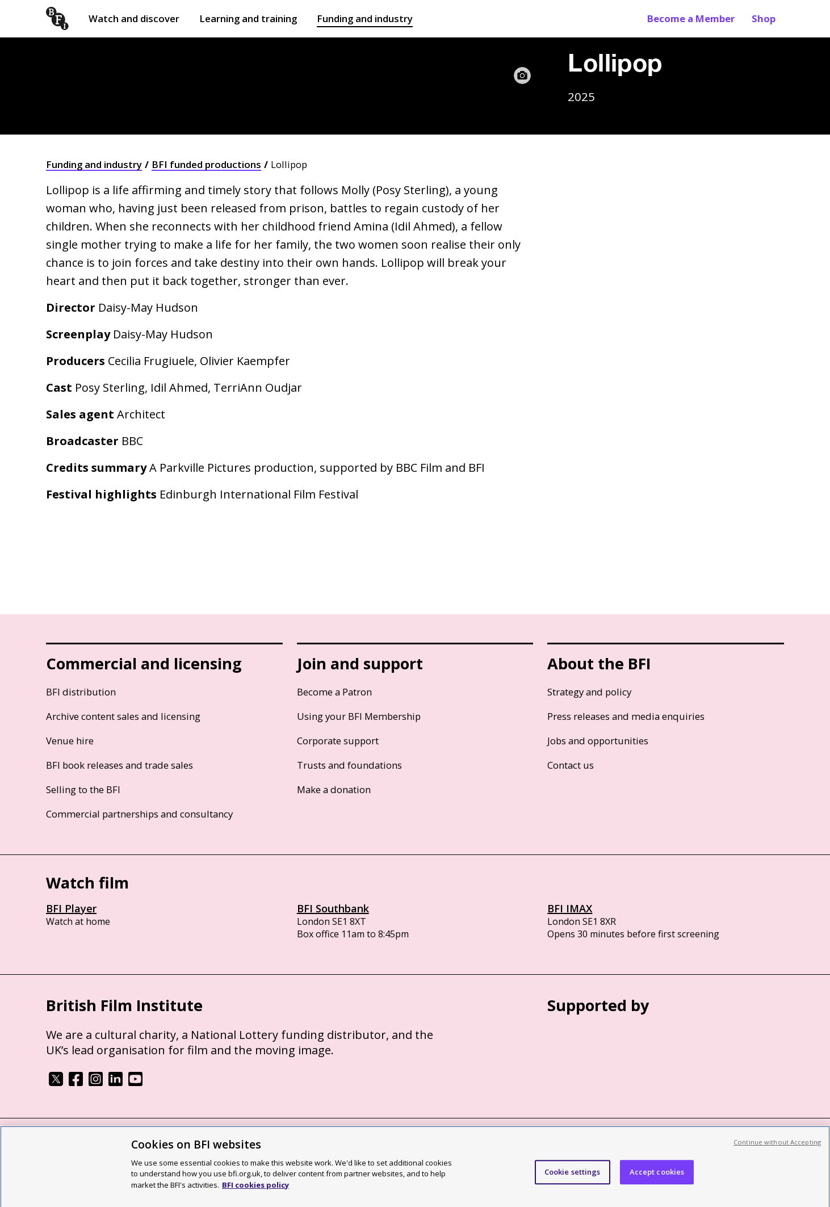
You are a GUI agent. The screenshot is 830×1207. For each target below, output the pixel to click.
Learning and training (248, 18)
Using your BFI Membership (359, 716)
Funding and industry (365, 18)
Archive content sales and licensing (123, 716)
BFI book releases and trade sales (119, 765)
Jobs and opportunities (597, 740)
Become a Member (691, 18)
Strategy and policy (589, 691)
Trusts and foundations (349, 765)
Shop (763, 18)
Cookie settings (572, 1177)
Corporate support (338, 740)
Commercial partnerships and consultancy (139, 813)
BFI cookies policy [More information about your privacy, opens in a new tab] (255, 1190)
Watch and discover (134, 18)
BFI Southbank (333, 908)
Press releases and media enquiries (626, 716)
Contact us (570, 765)
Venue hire (70, 740)
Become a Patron (334, 691)
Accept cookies (657, 1177)
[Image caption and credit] (522, 75)
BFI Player (71, 908)
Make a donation (334, 789)
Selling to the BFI (83, 789)
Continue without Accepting (777, 1147)
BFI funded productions (206, 164)
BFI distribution (81, 691)
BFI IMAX (569, 908)
